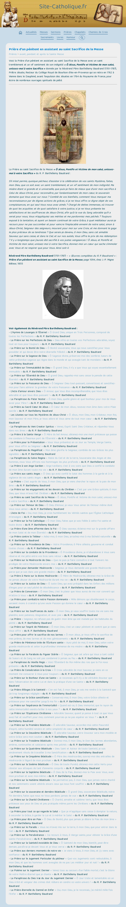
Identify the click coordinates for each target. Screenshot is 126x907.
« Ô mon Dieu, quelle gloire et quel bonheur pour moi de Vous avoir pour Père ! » (62, 401)
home (20, 33)
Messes (44, 32)
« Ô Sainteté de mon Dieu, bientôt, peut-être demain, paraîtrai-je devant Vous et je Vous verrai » (58, 845)
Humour (70, 37)
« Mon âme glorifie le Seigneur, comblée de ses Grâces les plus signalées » (61, 452)
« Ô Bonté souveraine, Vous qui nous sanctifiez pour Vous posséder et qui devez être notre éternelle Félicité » (59, 350)
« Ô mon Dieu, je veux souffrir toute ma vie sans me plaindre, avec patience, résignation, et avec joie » (61, 613)
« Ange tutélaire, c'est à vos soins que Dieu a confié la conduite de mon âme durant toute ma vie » (62, 468)
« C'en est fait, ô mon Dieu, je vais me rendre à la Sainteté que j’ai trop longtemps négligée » (62, 692)
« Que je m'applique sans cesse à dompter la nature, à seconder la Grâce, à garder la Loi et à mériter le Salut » (63, 813)
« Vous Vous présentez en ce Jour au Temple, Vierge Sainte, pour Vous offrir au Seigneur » (60, 444)
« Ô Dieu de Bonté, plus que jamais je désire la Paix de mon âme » (79, 819)
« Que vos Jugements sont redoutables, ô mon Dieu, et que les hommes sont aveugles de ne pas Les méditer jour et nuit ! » (60, 861)
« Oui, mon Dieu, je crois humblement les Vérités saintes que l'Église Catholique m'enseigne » (61, 515)
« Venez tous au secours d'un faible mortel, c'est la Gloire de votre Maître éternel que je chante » (62, 872)
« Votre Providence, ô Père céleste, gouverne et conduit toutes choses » (61, 546)
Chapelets (80, 32)
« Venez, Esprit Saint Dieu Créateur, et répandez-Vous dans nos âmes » (61, 429)
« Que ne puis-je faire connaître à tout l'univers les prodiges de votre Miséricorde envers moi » (58, 562)
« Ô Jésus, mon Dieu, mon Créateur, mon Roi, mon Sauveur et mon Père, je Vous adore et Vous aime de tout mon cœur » (63, 417)
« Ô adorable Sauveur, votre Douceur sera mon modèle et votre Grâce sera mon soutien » (63, 735)
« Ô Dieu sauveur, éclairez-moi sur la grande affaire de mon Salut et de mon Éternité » (62, 531)
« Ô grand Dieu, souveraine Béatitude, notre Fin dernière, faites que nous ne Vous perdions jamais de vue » (62, 794)
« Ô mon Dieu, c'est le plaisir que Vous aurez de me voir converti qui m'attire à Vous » (61, 594)
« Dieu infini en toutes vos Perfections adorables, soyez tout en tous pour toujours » (62, 342)
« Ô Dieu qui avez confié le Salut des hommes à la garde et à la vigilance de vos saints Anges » (60, 476)
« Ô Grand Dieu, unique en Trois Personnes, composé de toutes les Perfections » (59, 334)
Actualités (31, 32)
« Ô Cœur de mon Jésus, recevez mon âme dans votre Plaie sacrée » (62, 409)
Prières (68, 32)
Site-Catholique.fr (63, 7)
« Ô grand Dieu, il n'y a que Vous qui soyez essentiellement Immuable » (62, 370)
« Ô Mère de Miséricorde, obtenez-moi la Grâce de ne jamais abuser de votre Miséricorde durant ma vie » (61, 578)
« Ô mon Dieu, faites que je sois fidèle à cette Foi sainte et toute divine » (60, 523)
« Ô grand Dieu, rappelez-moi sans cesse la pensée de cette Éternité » (60, 378)
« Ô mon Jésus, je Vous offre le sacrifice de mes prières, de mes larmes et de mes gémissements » (61, 637)
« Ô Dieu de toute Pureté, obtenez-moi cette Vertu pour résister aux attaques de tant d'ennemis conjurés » (60, 766)
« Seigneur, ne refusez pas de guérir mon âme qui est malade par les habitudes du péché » (61, 621)
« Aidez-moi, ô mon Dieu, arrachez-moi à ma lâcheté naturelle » (77, 537)
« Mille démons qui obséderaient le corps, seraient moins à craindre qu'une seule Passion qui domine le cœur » (62, 601)
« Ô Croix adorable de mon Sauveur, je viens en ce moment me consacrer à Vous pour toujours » (58, 672)
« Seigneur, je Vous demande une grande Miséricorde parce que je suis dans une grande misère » (60, 570)
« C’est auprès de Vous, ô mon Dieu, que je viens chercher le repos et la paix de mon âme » (62, 484)
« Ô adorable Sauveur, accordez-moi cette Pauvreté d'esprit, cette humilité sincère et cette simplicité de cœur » (59, 727)
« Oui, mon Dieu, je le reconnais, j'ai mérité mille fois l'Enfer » (61, 892)
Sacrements (47, 37)
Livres (60, 37)
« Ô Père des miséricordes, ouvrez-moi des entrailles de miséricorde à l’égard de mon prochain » (61, 758)
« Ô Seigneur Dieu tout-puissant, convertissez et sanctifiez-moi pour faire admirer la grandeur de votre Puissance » (62, 385)
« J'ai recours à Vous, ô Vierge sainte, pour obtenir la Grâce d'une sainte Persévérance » (63, 837)
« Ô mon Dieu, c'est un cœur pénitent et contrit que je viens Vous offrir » (62, 629)
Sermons (56, 32)
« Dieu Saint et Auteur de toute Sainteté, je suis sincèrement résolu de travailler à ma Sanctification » (57, 751)
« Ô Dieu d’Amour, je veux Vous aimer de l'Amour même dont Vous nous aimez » (60, 507)
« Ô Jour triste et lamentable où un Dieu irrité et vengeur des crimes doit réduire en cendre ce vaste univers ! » (61, 880)
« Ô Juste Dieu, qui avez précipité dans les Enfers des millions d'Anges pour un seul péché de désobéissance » (61, 586)
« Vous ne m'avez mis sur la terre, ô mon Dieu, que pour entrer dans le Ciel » (63, 829)
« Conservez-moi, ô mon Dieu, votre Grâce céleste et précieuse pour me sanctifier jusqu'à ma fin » (59, 700)
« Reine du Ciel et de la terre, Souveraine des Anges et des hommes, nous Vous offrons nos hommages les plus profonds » (60, 460)
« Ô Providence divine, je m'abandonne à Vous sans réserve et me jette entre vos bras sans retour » (62, 554)
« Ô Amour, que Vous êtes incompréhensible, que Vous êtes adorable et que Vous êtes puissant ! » (58, 393)
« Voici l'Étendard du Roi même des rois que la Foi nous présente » (58, 664)
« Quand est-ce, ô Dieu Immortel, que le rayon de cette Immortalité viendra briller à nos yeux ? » (61, 707)
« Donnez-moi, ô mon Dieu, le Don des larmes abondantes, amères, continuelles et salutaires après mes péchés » (63, 743)
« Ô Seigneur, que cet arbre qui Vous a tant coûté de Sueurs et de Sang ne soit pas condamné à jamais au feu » (61, 656)
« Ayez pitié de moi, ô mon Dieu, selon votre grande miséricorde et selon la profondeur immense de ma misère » (61, 645)
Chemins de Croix (98, 32)
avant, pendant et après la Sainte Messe (42, 54)
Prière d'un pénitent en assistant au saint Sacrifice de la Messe (56, 50)
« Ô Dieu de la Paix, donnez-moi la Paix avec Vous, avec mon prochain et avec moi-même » (61, 774)
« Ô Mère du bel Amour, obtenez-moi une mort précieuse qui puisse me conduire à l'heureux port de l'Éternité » (63, 436)
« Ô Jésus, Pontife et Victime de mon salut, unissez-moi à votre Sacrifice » (63, 499)
